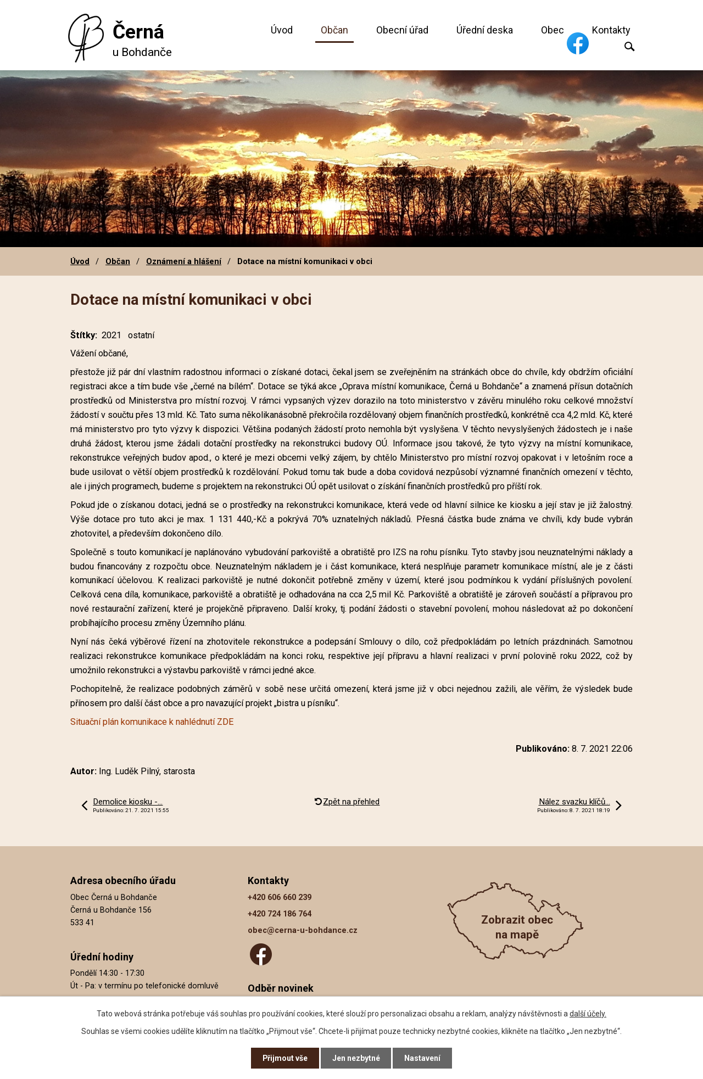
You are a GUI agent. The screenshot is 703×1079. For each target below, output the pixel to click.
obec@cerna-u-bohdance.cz (303, 930)
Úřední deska (484, 30)
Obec (552, 30)
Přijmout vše (285, 1058)
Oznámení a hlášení (183, 261)
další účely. (588, 1013)
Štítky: (83, 335)
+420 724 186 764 (279, 914)
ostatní (141, 335)
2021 (111, 335)
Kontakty (611, 30)
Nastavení (423, 1058)
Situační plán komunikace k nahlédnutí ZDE (151, 722)
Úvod (282, 30)
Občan (334, 30)
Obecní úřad (402, 30)
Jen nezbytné (356, 1058)
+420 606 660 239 (279, 897)
